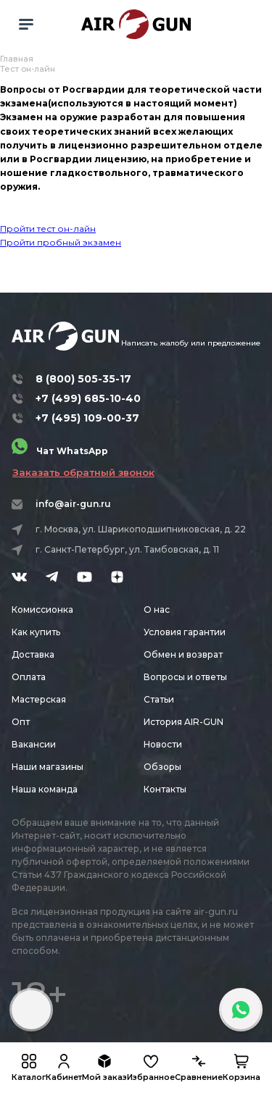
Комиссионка (42, 609)
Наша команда (45, 789)
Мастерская (39, 699)
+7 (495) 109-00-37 (87, 417)
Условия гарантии (185, 632)
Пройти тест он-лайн (48, 228)
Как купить (36, 632)
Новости (163, 744)
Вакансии (34, 744)
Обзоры (162, 766)
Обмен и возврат (183, 654)
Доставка (33, 654)
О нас (157, 609)
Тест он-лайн (27, 69)
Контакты (165, 789)
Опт (21, 721)
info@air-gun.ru (73, 503)
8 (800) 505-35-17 (83, 378)
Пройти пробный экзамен (60, 242)
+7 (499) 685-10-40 (88, 398)
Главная (16, 59)
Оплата (29, 676)
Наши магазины (47, 766)
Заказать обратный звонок (83, 472)
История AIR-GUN (183, 721)
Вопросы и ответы (185, 676)
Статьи (159, 699)
